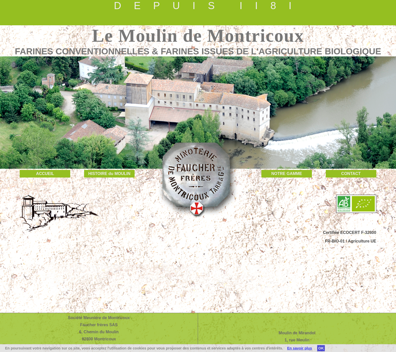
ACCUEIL (45, 173)
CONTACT (351, 173)
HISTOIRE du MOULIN (109, 173)
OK (321, 348)
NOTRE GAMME (286, 173)
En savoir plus (299, 348)
